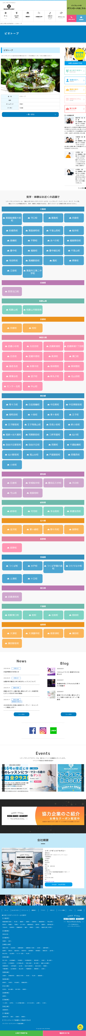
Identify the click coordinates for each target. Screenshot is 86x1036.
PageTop (80, 1028)
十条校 (34, 414)
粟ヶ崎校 (34, 529)
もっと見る (81, 188)
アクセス (43, 910)
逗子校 (34, 376)
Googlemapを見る (58, 884)
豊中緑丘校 (54, 250)
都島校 (54, 217)
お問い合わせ (71, 18)
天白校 (75, 482)
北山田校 (75, 376)
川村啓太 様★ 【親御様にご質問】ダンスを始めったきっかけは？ (75, 159)
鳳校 (55, 260)
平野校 (34, 240)
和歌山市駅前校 (34, 309)
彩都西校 (13, 230)
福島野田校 (75, 240)
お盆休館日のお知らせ (11, 672)
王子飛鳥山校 (34, 424)
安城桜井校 (34, 482)
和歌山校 (13, 309)
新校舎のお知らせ (17, 702)
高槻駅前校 (34, 260)
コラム (70, 910)
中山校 (34, 386)
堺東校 (75, 260)
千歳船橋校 (75, 444)
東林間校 (75, 366)
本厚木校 (34, 366)
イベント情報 (61, 910)
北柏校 (54, 615)
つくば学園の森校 (54, 567)
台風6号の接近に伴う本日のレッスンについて (20, 681)
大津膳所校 (34, 633)
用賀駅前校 (34, 434)
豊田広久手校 (54, 482)
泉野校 (75, 529)
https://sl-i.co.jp (49, 881)
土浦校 (13, 578)
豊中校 (13, 250)
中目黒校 (54, 404)
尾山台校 (34, 454)
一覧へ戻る (30, 114)
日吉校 (13, 356)
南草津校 (54, 633)
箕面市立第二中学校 (34, 272)
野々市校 (54, 529)
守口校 (34, 217)
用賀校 (54, 444)
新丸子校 (54, 376)
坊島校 (75, 217)
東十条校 (54, 414)
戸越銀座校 (54, 454)
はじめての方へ (15, 910)
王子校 (75, 414)
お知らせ (16, 668)
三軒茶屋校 (54, 434)
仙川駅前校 (13, 454)
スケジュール (24, 910)
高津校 (54, 356)
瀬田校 (75, 633)
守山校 (13, 492)
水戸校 (34, 565)
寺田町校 (13, 260)
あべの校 (54, 240)
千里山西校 (54, 230)
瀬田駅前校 (13, 643)
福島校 (34, 250)
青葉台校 (13, 376)
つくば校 (13, 565)
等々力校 (13, 404)
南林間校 (54, 366)
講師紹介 (34, 910)
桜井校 (75, 230)
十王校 (34, 578)
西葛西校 (75, 454)
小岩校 (13, 464)
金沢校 (13, 529)
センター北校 (13, 386)
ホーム (6, 910)
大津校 (13, 633)
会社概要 (79, 910)
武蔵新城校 (54, 346)
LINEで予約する (21, 1033)
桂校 (34, 328)
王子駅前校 (13, 424)
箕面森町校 (34, 230)
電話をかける (64, 1033)
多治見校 (54, 511)
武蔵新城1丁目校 (75, 346)
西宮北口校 (13, 291)
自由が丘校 (34, 444)
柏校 (34, 615)
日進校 (13, 482)
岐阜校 (13, 511)
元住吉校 (34, 346)
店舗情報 (81, 18)
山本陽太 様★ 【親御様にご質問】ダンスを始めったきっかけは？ (75, 177)
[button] (3, 778)
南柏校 (75, 615)
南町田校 (13, 414)
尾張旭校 (34, 492)
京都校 (13, 328)
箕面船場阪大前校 (13, 219)
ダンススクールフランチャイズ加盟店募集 (12, 1023)
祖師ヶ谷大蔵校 (13, 434)
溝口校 (75, 356)
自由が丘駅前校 (13, 444)
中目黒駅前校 (75, 404)
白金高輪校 (34, 404)
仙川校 (75, 434)
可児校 (34, 511)
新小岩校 (75, 424)
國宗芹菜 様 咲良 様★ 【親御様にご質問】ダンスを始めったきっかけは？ (75, 126)
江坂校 (13, 270)
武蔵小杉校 (13, 346)
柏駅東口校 (13, 615)
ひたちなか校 (75, 565)
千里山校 (75, 250)
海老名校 (13, 366)
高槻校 (13, 240)
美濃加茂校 (75, 511)
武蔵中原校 (34, 356)
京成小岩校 (54, 424)
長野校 (13, 547)
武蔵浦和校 (13, 596)
